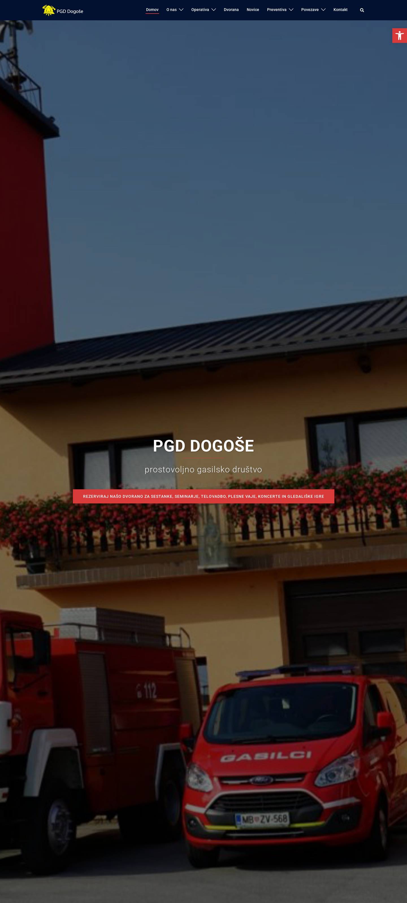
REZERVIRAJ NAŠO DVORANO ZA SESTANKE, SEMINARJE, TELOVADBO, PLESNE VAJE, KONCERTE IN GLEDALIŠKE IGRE (203, 496)
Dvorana (231, 9)
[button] (399, 35)
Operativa (200, 9)
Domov (152, 9)
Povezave (310, 9)
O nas (171, 9)
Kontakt (341, 9)
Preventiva (277, 9)
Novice (253, 9)
